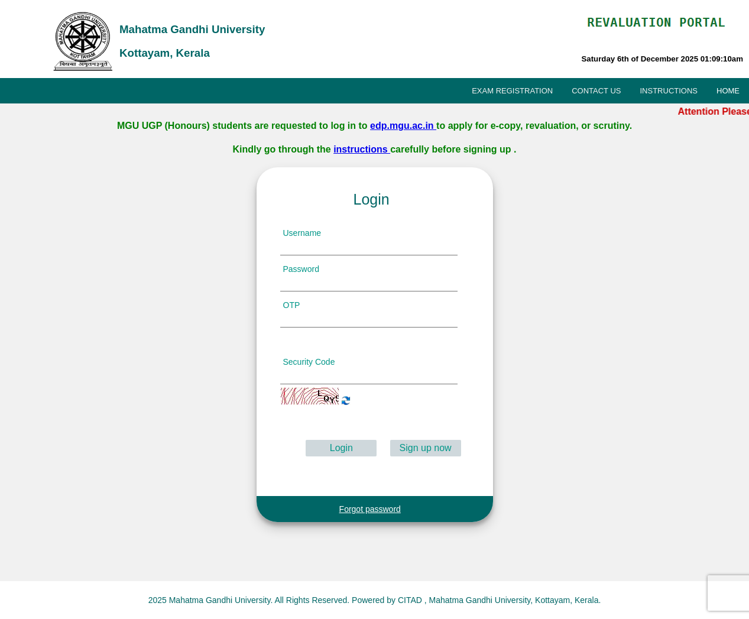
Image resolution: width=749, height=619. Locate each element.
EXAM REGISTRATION (512, 90)
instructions (361, 149)
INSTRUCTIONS (669, 90)
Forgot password (370, 509)
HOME (728, 90)
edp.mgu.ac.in (403, 126)
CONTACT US (596, 90)
